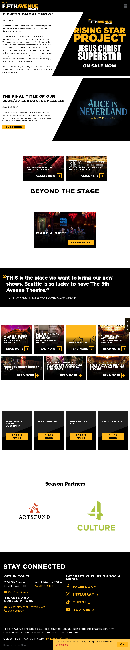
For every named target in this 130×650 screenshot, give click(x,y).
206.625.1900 (14, 610)
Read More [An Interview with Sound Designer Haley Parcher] (111, 349)
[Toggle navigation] (126, 6)
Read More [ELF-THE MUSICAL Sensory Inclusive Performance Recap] (47, 349)
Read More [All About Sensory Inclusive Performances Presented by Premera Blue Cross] (68, 375)
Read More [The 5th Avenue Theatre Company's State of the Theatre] (111, 375)
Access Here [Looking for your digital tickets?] (45, 176)
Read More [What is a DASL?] (79, 349)
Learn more (62, 645)
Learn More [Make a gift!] (81, 242)
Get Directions (16, 592)
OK (122, 644)
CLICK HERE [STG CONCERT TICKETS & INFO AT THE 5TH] (89, 176)
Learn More (17, 436)
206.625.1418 (44, 586)
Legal (51, 638)
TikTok (78, 602)
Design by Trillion (15, 645)
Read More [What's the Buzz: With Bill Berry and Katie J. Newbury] (14, 349)
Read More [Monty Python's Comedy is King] (25, 375)
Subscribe (14, 127)
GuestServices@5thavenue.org (24, 607)
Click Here (49, 436)
